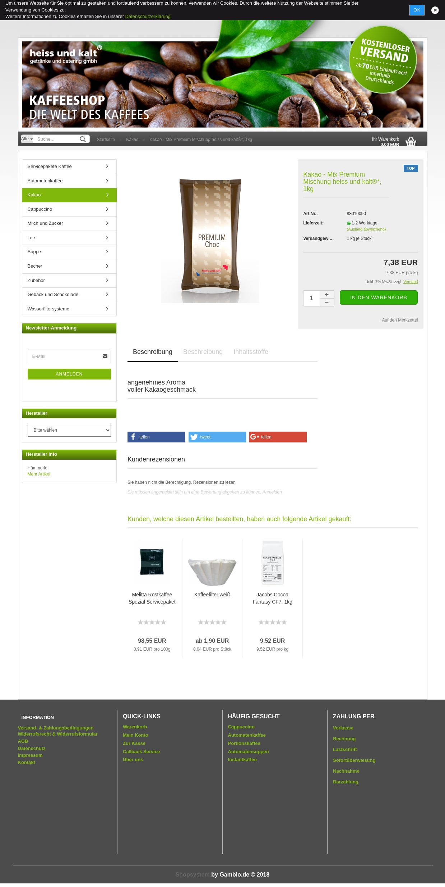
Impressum (30, 755)
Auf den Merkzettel (400, 320)
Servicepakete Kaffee (50, 166)
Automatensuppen (248, 751)
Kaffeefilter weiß (212, 594)
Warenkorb (135, 726)
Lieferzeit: (313, 223)
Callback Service (141, 751)
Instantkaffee (242, 759)
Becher (35, 266)
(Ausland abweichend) (366, 229)
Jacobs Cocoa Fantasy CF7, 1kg (272, 598)
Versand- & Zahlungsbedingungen (56, 728)
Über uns (133, 759)
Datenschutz (32, 748)
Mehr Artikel (39, 474)
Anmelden (272, 492)
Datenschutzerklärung (148, 16)
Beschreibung (152, 351)
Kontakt (26, 762)
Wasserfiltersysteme (49, 308)
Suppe (34, 251)
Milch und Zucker (45, 223)
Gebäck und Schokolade (53, 294)
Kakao (34, 194)
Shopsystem (193, 875)
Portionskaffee (244, 743)
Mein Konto (135, 735)
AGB (23, 741)
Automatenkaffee (45, 180)
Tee (31, 237)
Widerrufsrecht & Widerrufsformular (58, 734)
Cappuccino (40, 209)
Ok (416, 10)
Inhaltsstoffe (250, 351)
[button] (156, 437)
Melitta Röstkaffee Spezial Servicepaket (152, 598)
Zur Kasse (134, 743)
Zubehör (36, 280)
